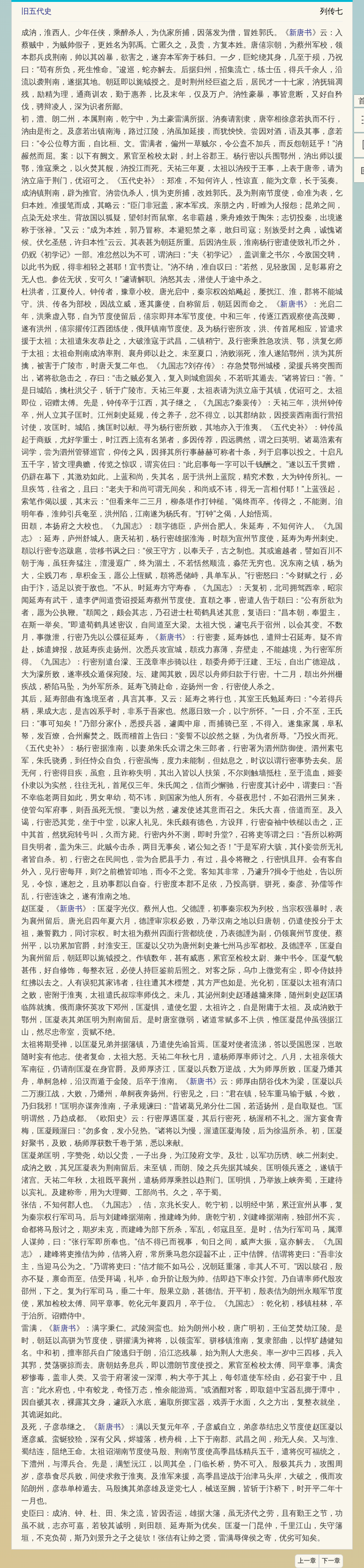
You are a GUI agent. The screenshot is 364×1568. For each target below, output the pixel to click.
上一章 (307, 1561)
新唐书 (300, 32)
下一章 (331, 1561)
